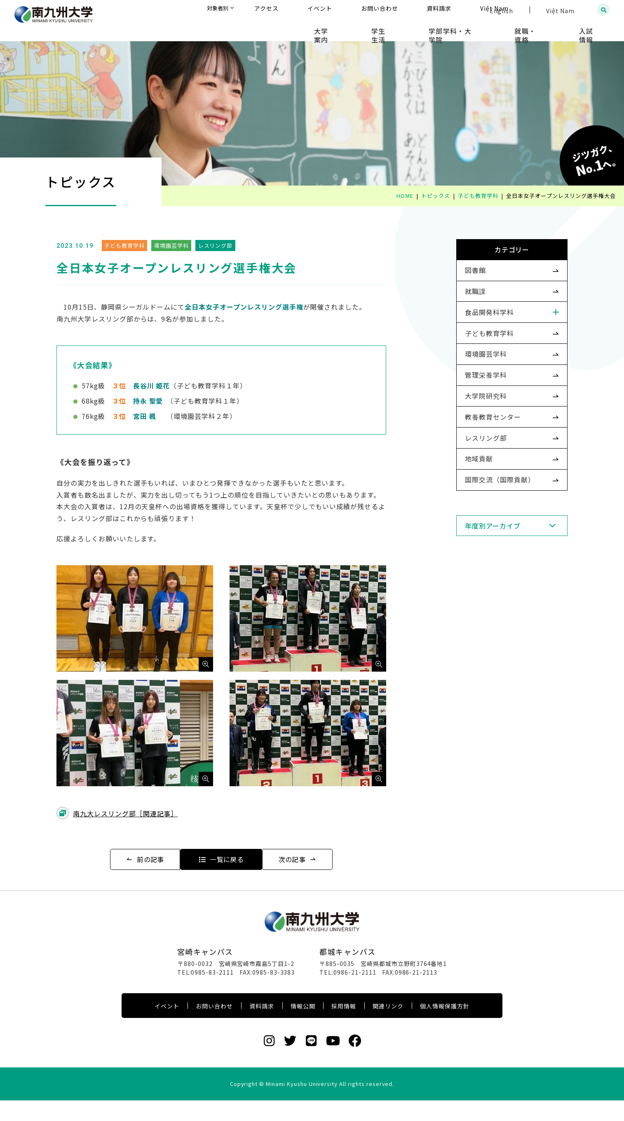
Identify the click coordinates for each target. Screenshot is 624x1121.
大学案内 (378, 29)
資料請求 (261, 1026)
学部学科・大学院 (481, 29)
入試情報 (593, 29)
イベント (167, 1026)
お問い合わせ (214, 1026)
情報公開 (303, 1026)
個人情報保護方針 (444, 1026)
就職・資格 (544, 29)
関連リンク (388, 1026)
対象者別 (300, 10)
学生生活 (422, 29)
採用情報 (343, 1026)
